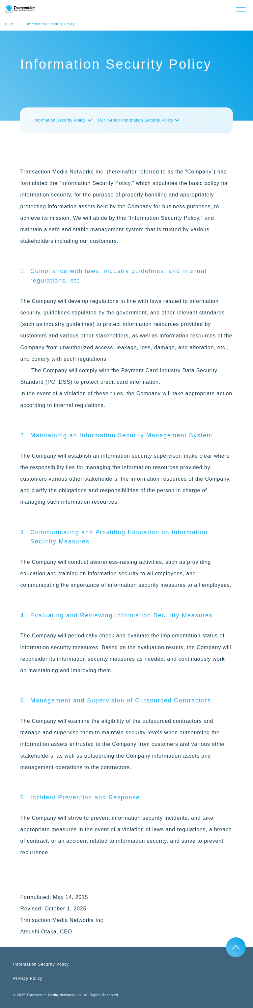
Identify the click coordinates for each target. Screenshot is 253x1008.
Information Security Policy (59, 120)
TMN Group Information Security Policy (135, 120)
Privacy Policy (27, 978)
